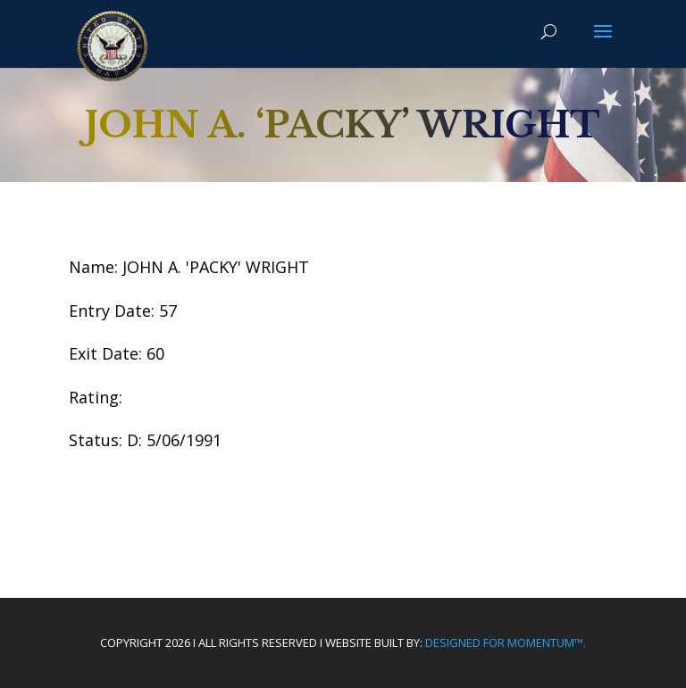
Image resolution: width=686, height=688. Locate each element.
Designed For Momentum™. (505, 642)
